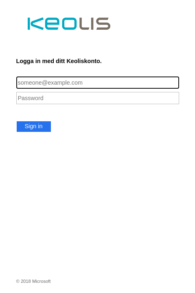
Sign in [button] (34, 126)
